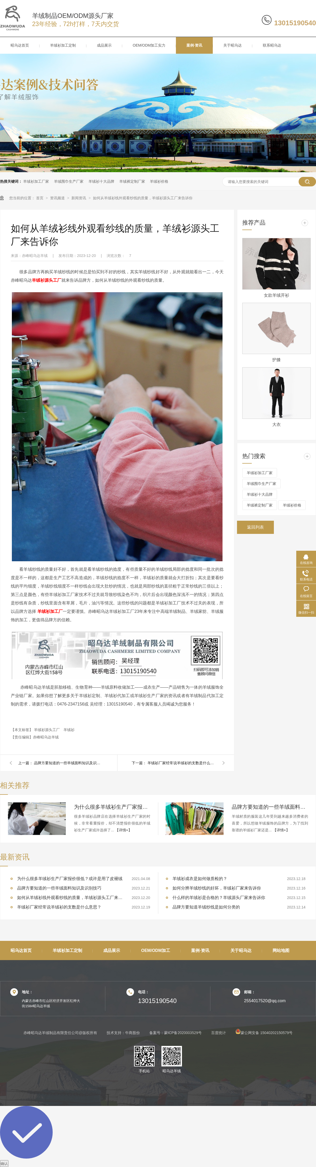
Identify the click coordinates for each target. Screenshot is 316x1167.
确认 (4, 1163)
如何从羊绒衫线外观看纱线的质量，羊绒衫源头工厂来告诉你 (142, 198)
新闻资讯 (79, 198)
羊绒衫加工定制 (63, 45)
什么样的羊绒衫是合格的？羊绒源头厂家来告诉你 (218, 897)
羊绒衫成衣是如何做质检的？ (199, 878)
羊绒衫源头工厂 (47, 730)
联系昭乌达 (272, 45)
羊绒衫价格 (159, 181)
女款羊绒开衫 (276, 295)
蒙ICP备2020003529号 (183, 1033)
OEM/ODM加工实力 (149, 45)
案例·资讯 (194, 45)
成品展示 (104, 45)
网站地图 (281, 950)
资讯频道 (58, 198)
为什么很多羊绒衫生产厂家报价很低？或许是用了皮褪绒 (112, 807)
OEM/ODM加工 (155, 950)
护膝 (276, 359)
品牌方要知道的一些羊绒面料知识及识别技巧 (68, 763)
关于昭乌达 (232, 45)
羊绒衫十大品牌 (101, 181)
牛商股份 (132, 1033)
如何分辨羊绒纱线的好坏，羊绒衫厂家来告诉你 (216, 888)
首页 (40, 198)
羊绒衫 (69, 730)
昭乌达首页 (20, 45)
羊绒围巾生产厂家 (68, 181)
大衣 (276, 424)
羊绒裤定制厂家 (132, 181)
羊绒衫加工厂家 (36, 181)
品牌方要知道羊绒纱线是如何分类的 (206, 907)
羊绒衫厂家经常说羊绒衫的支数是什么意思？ (181, 763)
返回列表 (255, 527)
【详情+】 (123, 830)
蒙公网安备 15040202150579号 (264, 1033)
